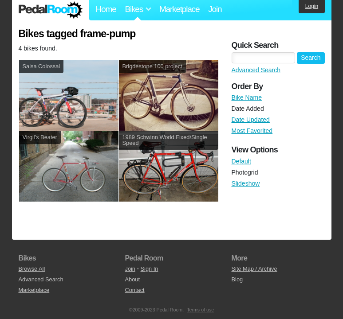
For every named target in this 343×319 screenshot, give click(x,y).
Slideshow (246, 183)
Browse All (32, 268)
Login (311, 6)
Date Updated (251, 119)
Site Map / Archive (254, 268)
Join (214, 9)
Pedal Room (51, 10)
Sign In (149, 268)
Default (241, 161)
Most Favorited (252, 130)
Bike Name (247, 97)
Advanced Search (256, 70)
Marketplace (179, 9)
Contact (135, 290)
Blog (237, 279)
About (132, 279)
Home (106, 9)
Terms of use (200, 309)
